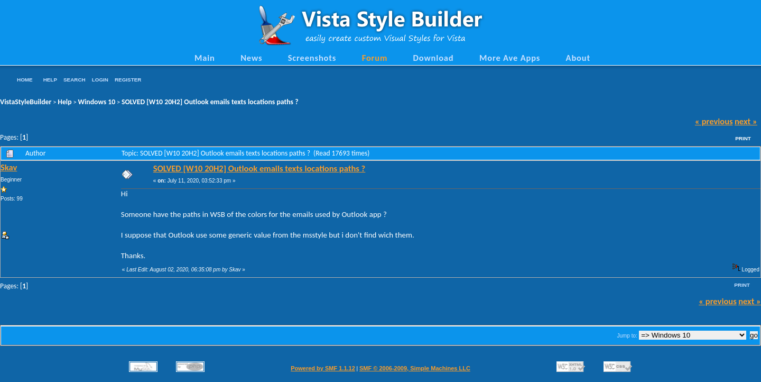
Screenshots (312, 57)
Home (25, 80)
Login (100, 80)
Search (74, 80)
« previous (714, 121)
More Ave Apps (509, 57)
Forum (375, 57)
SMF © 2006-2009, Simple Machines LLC (414, 368)
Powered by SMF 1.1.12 (323, 368)
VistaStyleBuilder (25, 101)
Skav (9, 167)
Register (128, 80)
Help (50, 80)
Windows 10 (97, 101)
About (578, 57)
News (251, 57)
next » (746, 121)
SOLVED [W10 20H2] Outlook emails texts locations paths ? (210, 101)
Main (204, 57)
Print (743, 138)
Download (433, 57)
